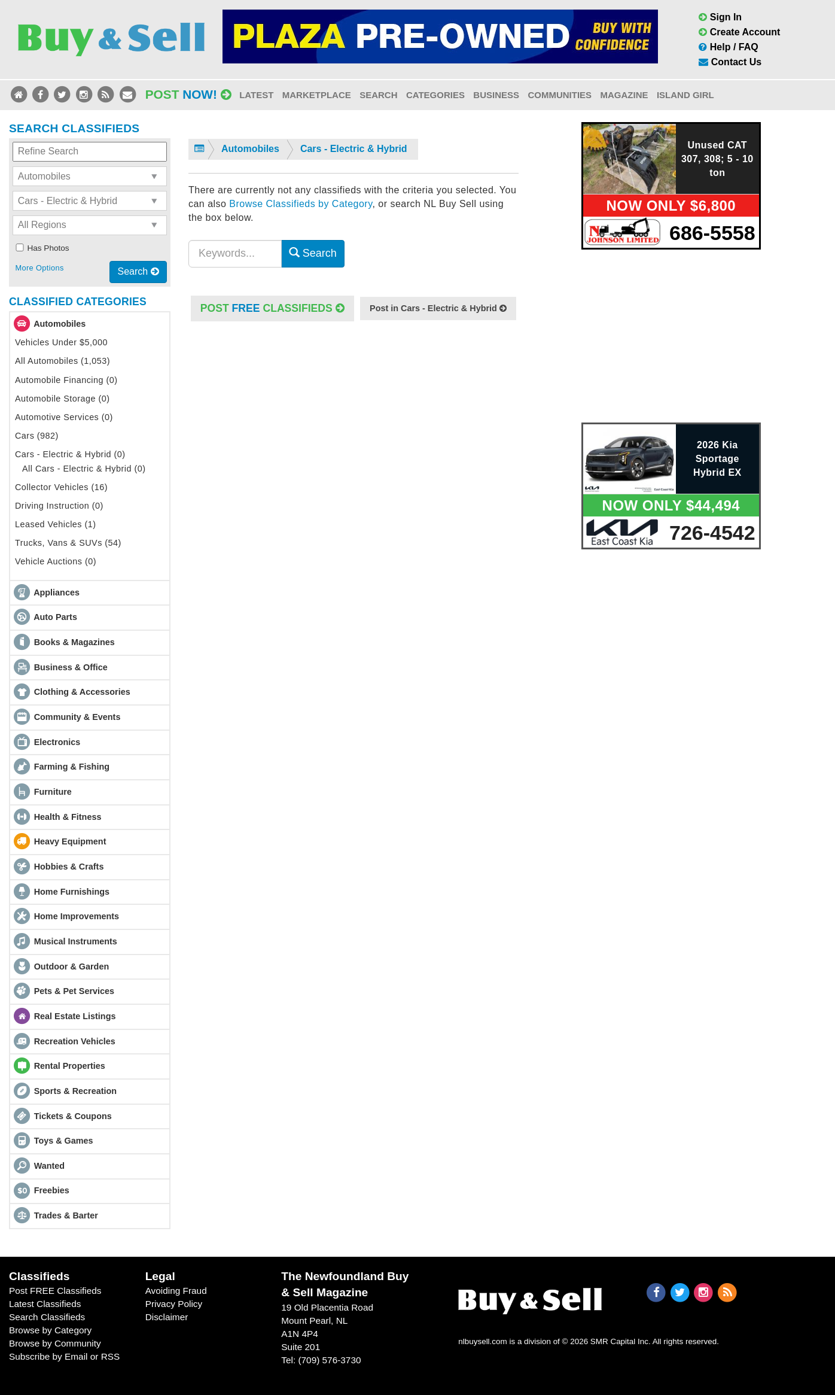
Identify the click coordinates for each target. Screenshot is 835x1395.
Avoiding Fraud (176, 1290)
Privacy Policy (174, 1304)
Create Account (739, 32)
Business (496, 95)
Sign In (720, 17)
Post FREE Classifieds (55, 1290)
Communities (560, 95)
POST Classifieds (272, 308)
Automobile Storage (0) (62, 398)
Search (378, 95)
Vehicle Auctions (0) (55, 561)
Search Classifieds (47, 1317)
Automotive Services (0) (64, 417)
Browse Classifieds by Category (300, 204)
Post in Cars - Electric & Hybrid (438, 308)
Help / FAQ (728, 47)
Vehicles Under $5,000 (61, 342)
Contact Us (730, 62)
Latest (256, 95)
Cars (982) (37, 435)
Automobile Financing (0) (66, 380)
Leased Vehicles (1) (55, 524)
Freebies (51, 1190)
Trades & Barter (66, 1215)
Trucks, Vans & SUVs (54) (68, 543)
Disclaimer (166, 1317)
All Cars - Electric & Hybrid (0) (83, 468)
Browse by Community (55, 1343)
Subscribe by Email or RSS (64, 1356)
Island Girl (685, 95)
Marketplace (316, 95)
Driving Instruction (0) (59, 505)
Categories (435, 95)
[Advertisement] (353, 445)
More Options (39, 267)
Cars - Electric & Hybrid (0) (70, 454)
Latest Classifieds (45, 1304)
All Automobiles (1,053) (62, 361)
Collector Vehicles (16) (61, 487)
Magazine (624, 95)
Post (188, 94)
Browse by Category (50, 1330)
